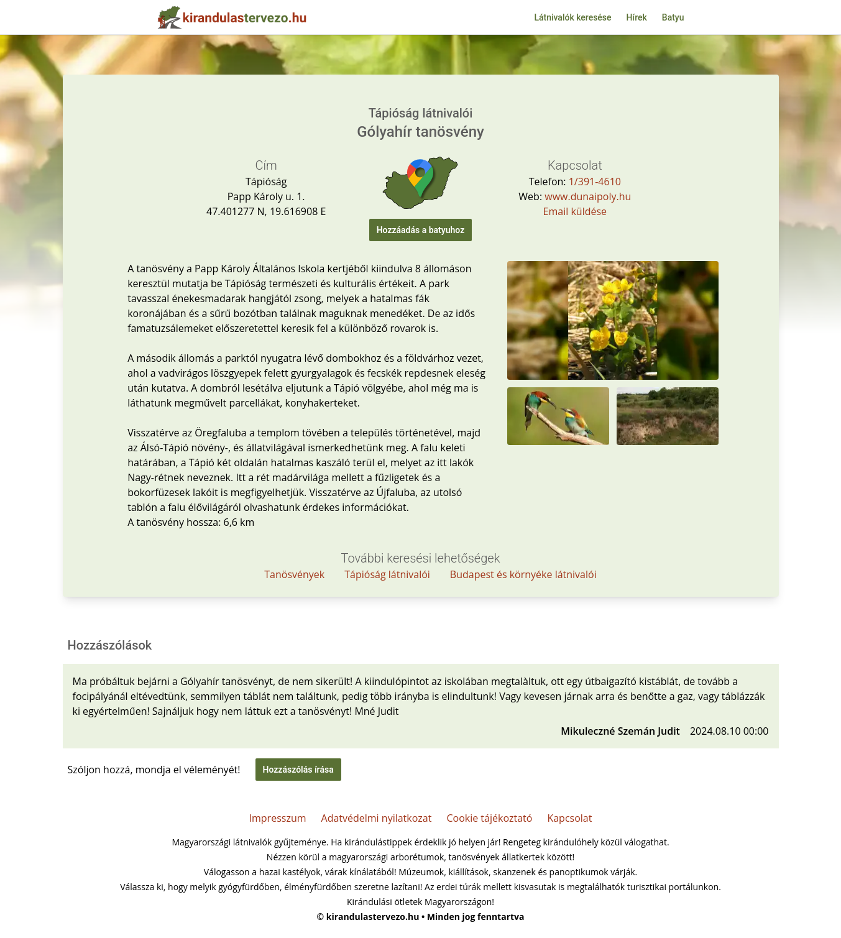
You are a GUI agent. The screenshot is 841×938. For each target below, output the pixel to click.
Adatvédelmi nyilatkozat (376, 818)
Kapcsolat (569, 818)
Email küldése (575, 211)
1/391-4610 (595, 181)
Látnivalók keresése (572, 17)
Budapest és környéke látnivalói (523, 574)
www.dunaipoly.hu (588, 196)
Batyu (673, 17)
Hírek (637, 17)
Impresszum (277, 818)
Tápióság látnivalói (387, 574)
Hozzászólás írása (298, 770)
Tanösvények (294, 574)
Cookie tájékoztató (489, 818)
